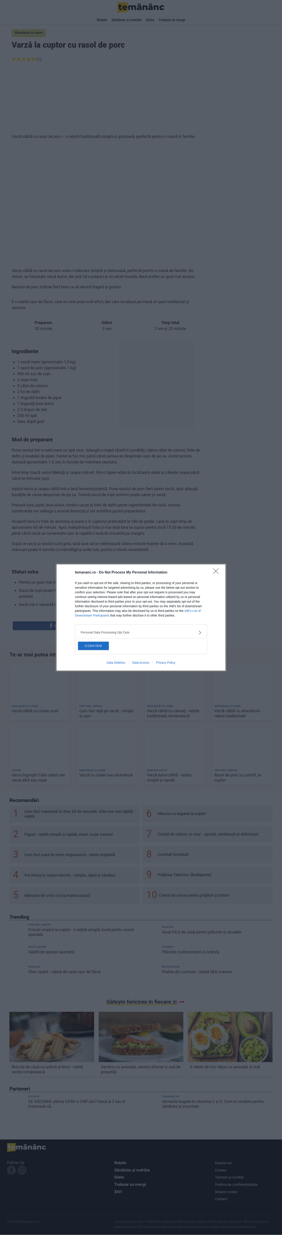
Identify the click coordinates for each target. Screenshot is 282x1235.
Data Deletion (116, 663)
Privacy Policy (165, 663)
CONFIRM (99, 645)
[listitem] (141, 632)
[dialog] (141, 617)
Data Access (140, 663)
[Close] (217, 572)
